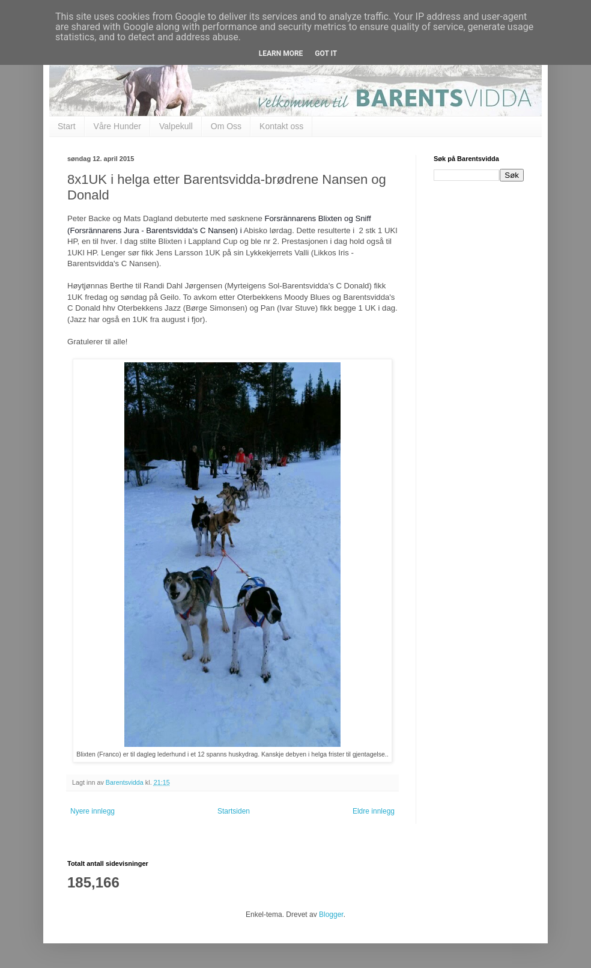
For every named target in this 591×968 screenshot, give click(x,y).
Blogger (331, 914)
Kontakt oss (281, 126)
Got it (326, 53)
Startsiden (233, 811)
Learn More (281, 53)
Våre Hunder (117, 126)
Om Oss (226, 126)
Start (67, 126)
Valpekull (176, 126)
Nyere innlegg (92, 811)
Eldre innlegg (374, 811)
